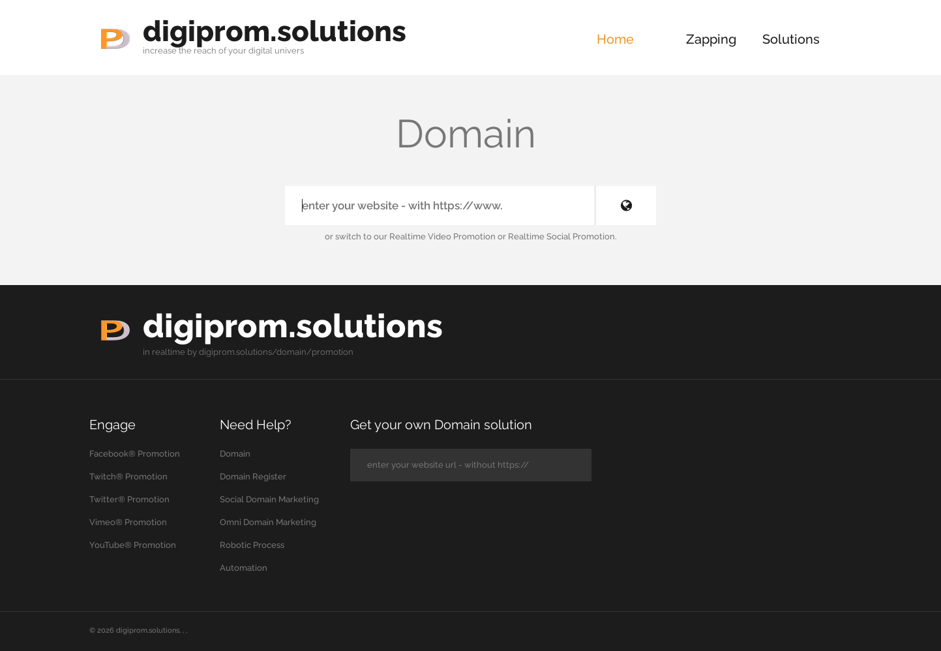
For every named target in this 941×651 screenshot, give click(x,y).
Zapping (711, 39)
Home (615, 39)
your (237, 50)
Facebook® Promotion (134, 454)
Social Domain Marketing (269, 499)
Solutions (791, 39)
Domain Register (253, 476)
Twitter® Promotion (129, 499)
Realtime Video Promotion (442, 236)
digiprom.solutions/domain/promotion (276, 352)
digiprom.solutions (274, 31)
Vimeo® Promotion (128, 522)
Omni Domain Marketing (268, 522)
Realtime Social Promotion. (562, 236)
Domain (235, 454)
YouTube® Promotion (132, 545)
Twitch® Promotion (128, 476)
